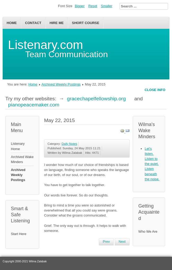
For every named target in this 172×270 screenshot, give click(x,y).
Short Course (85, 23)
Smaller (106, 6)
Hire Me (57, 23)
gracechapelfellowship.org (96, 98)
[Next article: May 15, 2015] (122, 241)
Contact (33, 23)
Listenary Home (18, 146)
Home (12, 23)
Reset (92, 6)
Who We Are (147, 231)
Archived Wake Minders (22, 159)
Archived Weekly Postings (61, 84)
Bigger (80, 6)
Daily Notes (69, 143)
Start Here (18, 234)
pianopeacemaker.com (33, 104)
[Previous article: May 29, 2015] (106, 241)
